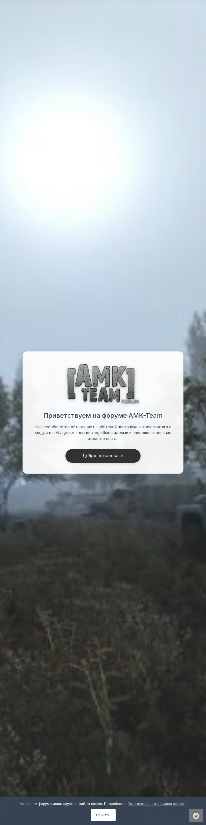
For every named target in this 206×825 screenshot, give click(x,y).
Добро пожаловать (103, 455)
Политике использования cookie (156, 803)
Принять (103, 815)
